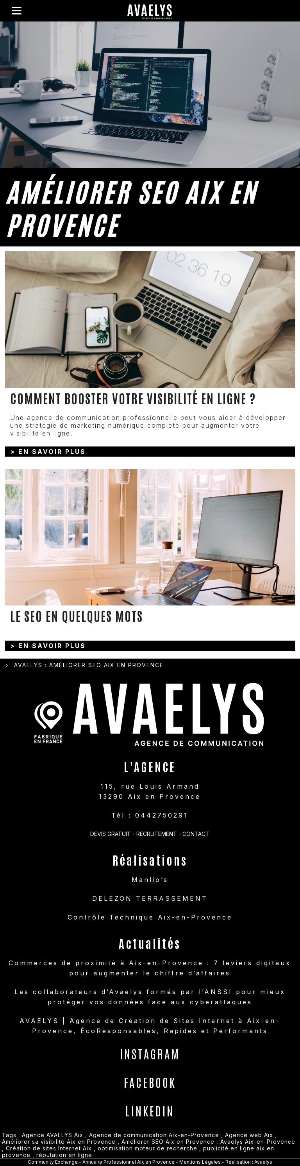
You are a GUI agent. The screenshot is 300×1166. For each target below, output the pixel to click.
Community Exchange (53, 1162)
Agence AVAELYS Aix (52, 1135)
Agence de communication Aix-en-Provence (154, 1135)
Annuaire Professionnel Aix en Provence (128, 1162)
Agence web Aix (249, 1135)
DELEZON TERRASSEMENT (150, 898)
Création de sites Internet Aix (49, 1148)
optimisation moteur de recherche (147, 1148)
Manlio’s (150, 880)
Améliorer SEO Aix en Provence (167, 1141)
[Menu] (16, 10)
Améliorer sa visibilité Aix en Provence (59, 1141)
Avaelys (28, 665)
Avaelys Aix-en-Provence (257, 1141)
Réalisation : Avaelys (248, 1162)
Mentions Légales (200, 1162)
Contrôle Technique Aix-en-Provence (150, 917)
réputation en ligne (64, 1155)
